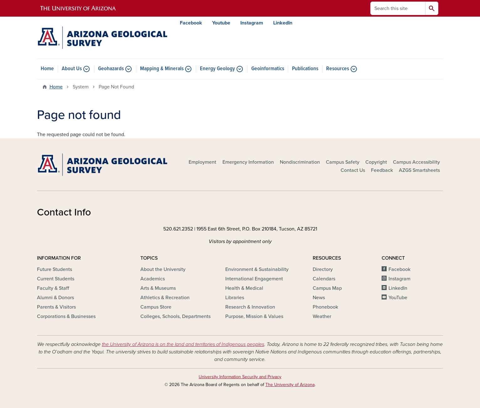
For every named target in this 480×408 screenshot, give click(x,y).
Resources (337, 69)
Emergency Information (248, 162)
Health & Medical (244, 288)
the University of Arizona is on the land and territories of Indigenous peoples (183, 344)
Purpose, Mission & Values (254, 316)
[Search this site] (397, 8)
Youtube (221, 23)
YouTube (398, 297)
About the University (162, 269)
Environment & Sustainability (257, 269)
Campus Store (155, 307)
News (319, 297)
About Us (72, 69)
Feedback (382, 170)
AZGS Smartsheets (419, 170)
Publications (305, 69)
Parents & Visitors (56, 307)
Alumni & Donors (55, 297)
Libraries (234, 297)
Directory (323, 269)
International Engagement (254, 279)
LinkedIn (282, 23)
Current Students (55, 279)
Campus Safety (342, 162)
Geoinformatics (267, 69)
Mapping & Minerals (162, 69)
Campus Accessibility (416, 162)
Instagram (251, 23)
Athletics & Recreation (165, 297)
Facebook (191, 23)
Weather (322, 316)
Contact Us (353, 170)
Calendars (324, 279)
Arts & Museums (158, 288)
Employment (202, 162)
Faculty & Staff (53, 288)
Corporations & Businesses (66, 316)
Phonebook (325, 307)
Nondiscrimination (300, 162)
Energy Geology (217, 69)
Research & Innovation (250, 307)
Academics (152, 279)
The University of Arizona (290, 384)
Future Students (54, 269)
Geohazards (111, 69)
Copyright (376, 162)
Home (47, 69)
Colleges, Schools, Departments (175, 316)
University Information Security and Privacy (240, 376)
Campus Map (327, 288)
